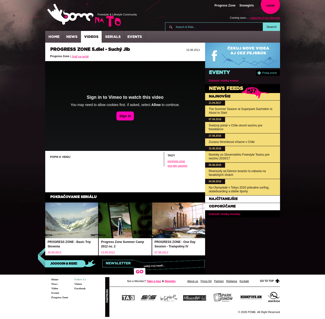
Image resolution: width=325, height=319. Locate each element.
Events (134, 37)
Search (271, 27)
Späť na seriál (79, 56)
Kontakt (244, 281)
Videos (91, 37)
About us (192, 281)
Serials (113, 37)
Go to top (270, 281)
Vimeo (78, 283)
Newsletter (118, 263)
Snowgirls (247, 5)
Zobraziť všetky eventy (224, 80)
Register (170, 281)
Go (140, 271)
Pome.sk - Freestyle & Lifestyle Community (70, 14)
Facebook (80, 288)
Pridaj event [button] (267, 73)
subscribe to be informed (265, 17)
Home (53, 37)
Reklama (231, 281)
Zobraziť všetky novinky (224, 214)
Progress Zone (225, 5)
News (71, 37)
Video (54, 288)
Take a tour (154, 281)
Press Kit (206, 281)
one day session (178, 165)
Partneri (219, 281)
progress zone (176, 161)
